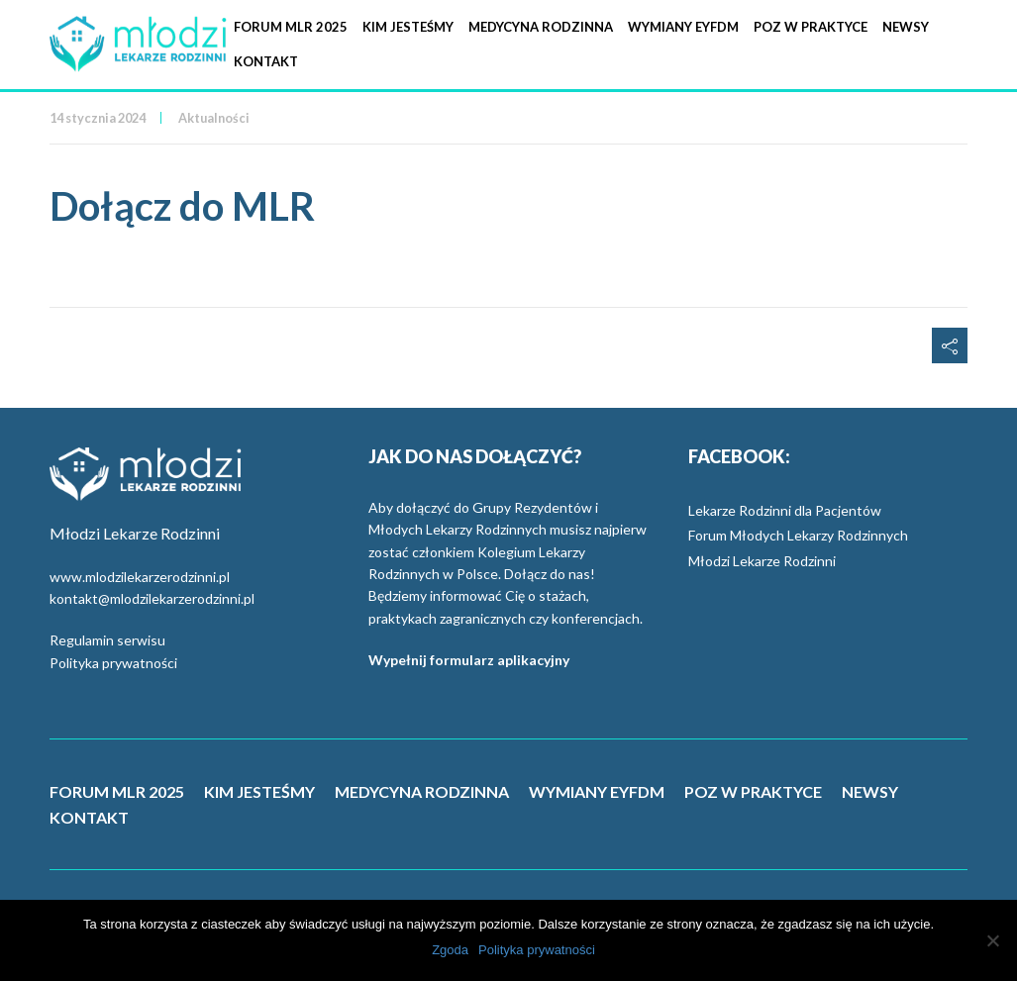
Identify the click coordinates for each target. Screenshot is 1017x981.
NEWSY (870, 791)
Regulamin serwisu (107, 640)
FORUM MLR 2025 (117, 791)
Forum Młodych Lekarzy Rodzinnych (798, 535)
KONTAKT (89, 817)
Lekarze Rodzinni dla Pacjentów (784, 510)
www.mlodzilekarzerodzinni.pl (140, 576)
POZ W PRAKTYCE (753, 791)
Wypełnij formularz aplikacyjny (468, 659)
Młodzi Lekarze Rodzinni (762, 560)
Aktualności (214, 118)
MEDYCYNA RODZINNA (422, 791)
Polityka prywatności (113, 662)
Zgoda (450, 949)
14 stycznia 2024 (98, 118)
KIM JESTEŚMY (259, 791)
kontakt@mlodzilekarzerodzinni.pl (152, 598)
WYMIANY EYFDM (596, 791)
